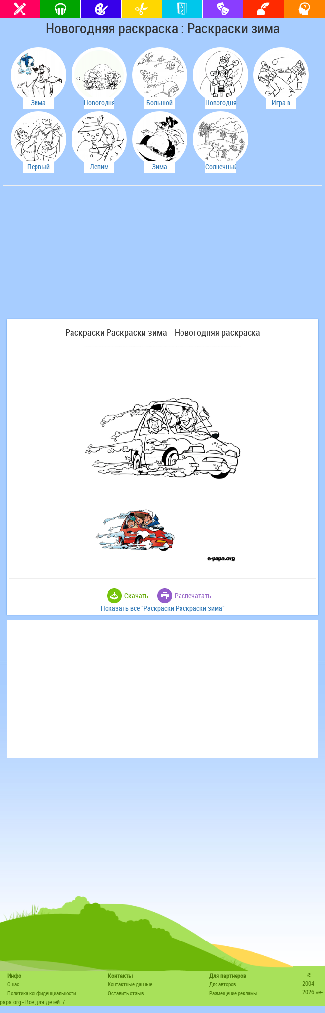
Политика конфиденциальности (41, 993)
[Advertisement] (80, 257)
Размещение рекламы (233, 993)
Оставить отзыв (126, 993)
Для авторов (222, 984)
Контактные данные (130, 984)
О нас (13, 984)
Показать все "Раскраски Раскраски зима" (163, 608)
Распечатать (193, 595)
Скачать (136, 595)
